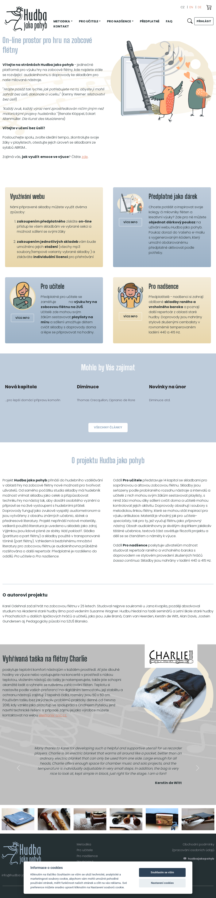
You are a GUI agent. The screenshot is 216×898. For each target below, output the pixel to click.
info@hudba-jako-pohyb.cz (22, 875)
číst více (18, 410)
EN (191, 7)
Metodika (84, 844)
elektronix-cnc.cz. (53, 715)
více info (130, 222)
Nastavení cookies (162, 882)
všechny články (108, 427)
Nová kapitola (21, 387)
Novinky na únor (167, 387)
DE (199, 7)
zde (85, 156)
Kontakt (61, 26)
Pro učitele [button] (88, 21)
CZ (183, 7)
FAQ (169, 21)
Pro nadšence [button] (119, 21)
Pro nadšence (87, 856)
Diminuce (88, 387)
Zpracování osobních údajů (193, 850)
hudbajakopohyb (199, 859)
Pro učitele (85, 850)
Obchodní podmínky (198, 844)
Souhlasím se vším (162, 872)
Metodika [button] (61, 21)
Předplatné (149, 21)
